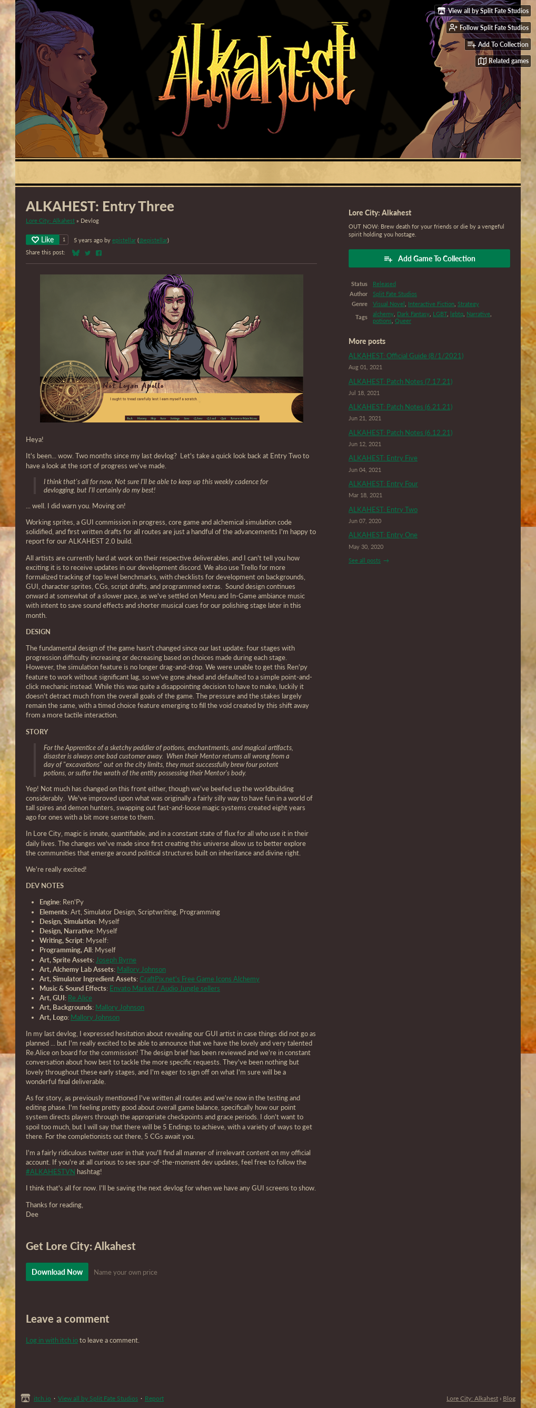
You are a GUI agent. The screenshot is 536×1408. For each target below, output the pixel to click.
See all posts (365, 560)
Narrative (478, 313)
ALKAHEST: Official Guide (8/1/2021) (406, 355)
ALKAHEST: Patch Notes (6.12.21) (400, 432)
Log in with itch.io (52, 1340)
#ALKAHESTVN (50, 1171)
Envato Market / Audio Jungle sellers (165, 988)
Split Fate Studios (395, 293)
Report (154, 1398)
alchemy (383, 313)
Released (384, 283)
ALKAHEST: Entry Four (383, 483)
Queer (403, 320)
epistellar (124, 240)
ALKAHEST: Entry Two (383, 509)
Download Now (57, 1271)
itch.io (42, 1398)
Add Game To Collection (429, 258)
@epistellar (153, 240)
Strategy (468, 303)
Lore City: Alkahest (50, 220)
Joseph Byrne (116, 960)
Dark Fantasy (413, 313)
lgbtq (456, 313)
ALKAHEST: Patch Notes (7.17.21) (400, 381)
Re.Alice (80, 997)
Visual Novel (389, 303)
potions (382, 320)
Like (43, 239)
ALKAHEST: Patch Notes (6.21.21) (400, 406)
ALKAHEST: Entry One (383, 534)
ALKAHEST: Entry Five (383, 458)
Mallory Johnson (141, 969)
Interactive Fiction (431, 303)
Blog (509, 1398)
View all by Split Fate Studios (98, 1398)
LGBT (440, 313)
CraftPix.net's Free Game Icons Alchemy (200, 978)
